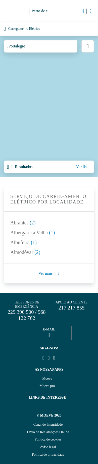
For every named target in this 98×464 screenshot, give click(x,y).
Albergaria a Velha (32, 232)
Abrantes (23, 222)
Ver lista (82, 167)
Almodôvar (25, 252)
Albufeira (23, 242)
